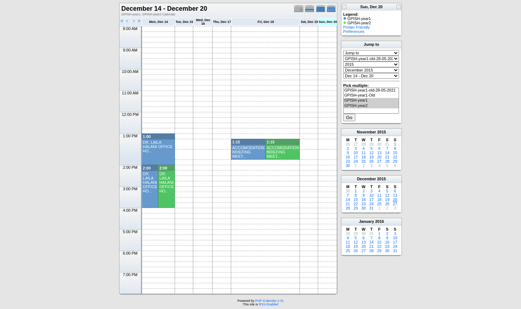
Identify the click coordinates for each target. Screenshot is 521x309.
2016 (379, 221)
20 (379, 157)
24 (356, 161)
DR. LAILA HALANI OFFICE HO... (157, 146)
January (366, 221)
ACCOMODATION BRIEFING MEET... (248, 152)
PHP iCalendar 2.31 (269, 301)
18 (363, 157)
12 (371, 153)
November (366, 132)
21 (387, 157)
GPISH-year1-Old (371, 95)
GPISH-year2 (371, 105)
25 (363, 161)
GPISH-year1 (371, 100)
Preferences (353, 31)
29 (395, 161)
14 (387, 153)
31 (371, 208)
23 (348, 161)
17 (356, 157)
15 (395, 153)
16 (348, 157)
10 (356, 153)
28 (387, 161)
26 (371, 161)
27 (379, 161)
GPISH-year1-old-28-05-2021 (371, 90)
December (366, 179)
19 (371, 157)
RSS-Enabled (268, 304)
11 (363, 153)
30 (348, 165)
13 (379, 153)
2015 (381, 132)
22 (395, 157)
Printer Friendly (356, 27)
